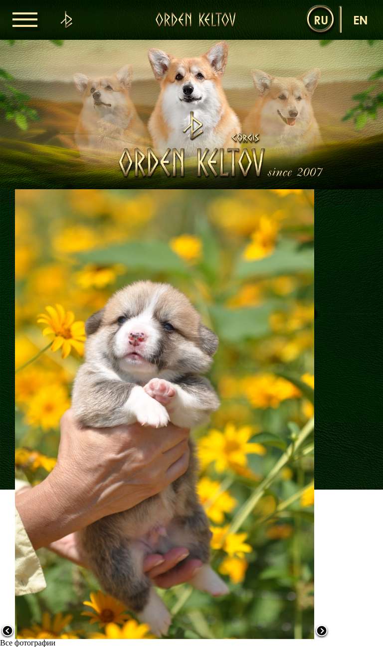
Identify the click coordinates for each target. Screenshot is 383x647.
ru (321, 19)
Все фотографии (27, 643)
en (360, 19)
